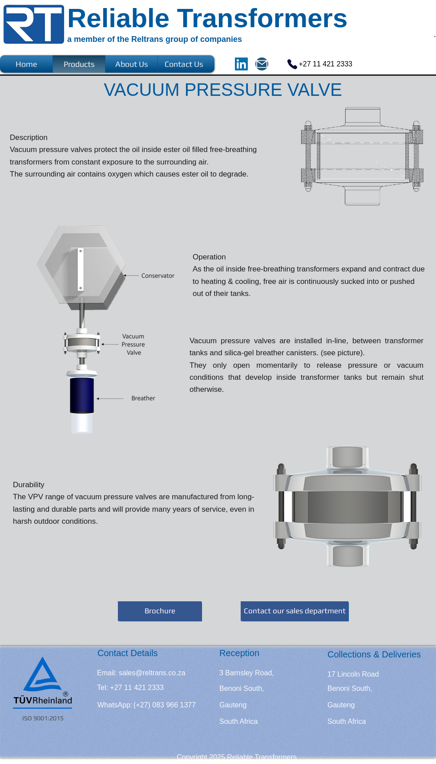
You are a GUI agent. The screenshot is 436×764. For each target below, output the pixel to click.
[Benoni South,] (241, 688)
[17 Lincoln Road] (353, 674)
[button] (126, 687)
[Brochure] (160, 611)
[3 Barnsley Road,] (246, 673)
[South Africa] (238, 721)
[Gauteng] (246, 705)
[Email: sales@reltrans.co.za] (141, 673)
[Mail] (261, 64)
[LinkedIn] (241, 64)
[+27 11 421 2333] (314, 64)
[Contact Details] (127, 653)
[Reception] (252, 653)
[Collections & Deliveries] (374, 654)
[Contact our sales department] (294, 611)
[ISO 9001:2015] (43, 718)
